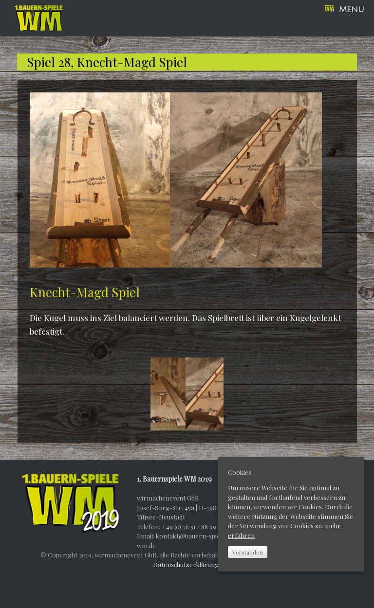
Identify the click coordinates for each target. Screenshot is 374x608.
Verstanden (247, 552)
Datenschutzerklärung (186, 564)
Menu (344, 9)
